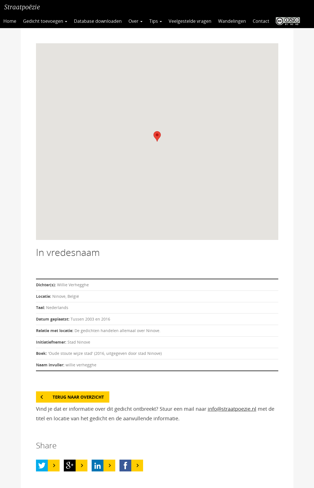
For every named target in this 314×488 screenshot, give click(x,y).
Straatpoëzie (22, 7)
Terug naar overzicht (78, 397)
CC (286, 21)
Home (9, 21)
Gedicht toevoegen (45, 21)
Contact (261, 21)
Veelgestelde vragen (190, 21)
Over (135, 21)
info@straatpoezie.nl (232, 408)
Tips (155, 21)
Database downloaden (98, 21)
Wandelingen (232, 21)
